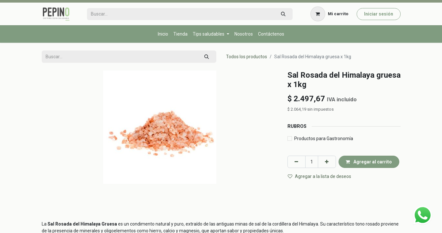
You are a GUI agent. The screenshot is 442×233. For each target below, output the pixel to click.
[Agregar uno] (327, 162)
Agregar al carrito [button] (369, 161)
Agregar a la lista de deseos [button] (319, 176)
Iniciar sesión (378, 14)
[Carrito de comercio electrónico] (329, 14)
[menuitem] (163, 34)
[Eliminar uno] (296, 162)
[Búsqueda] (283, 14)
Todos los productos (246, 56)
